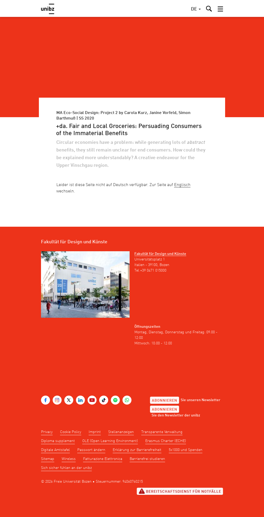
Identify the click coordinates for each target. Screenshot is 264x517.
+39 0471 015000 (153, 270)
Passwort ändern (91, 450)
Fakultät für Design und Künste (160, 254)
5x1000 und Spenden (185, 450)
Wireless (69, 459)
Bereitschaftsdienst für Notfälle (180, 491)
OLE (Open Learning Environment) (110, 441)
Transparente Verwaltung (162, 432)
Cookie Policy (70, 432)
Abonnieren (164, 400)
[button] (220, 9)
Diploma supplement (58, 441)
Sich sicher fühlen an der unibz (66, 468)
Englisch (182, 185)
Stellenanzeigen (121, 432)
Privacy (47, 432)
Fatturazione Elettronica (102, 459)
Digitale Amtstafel (55, 450)
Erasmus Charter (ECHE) (165, 441)
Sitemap (47, 459)
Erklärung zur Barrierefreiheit (137, 450)
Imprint (95, 432)
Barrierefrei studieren (147, 459)
